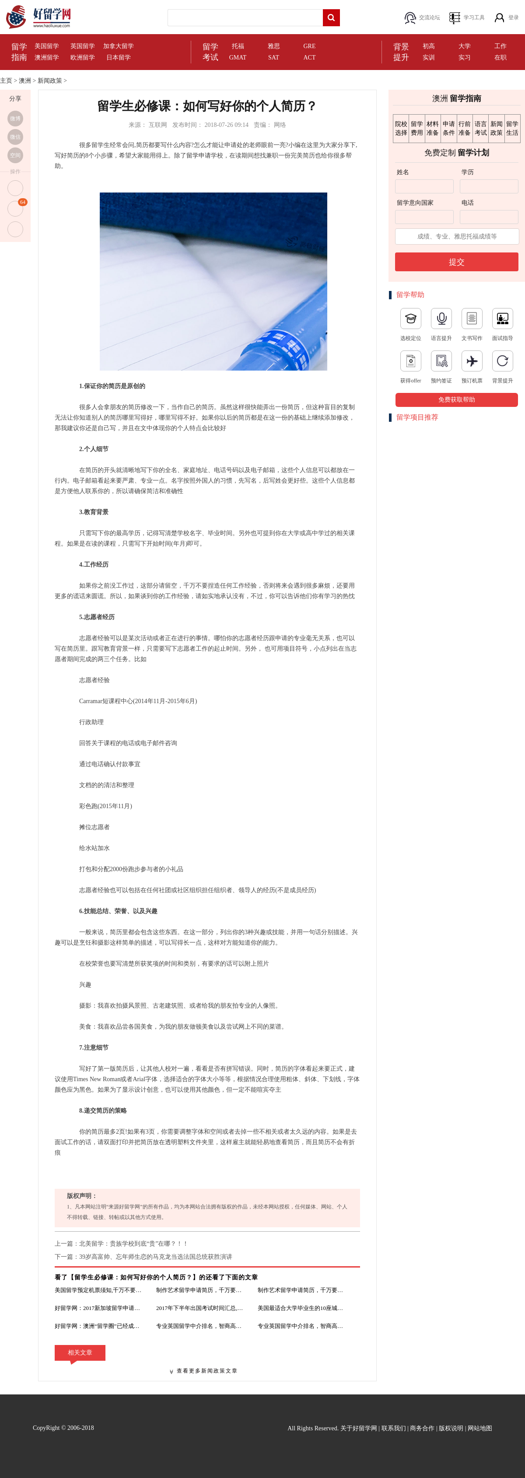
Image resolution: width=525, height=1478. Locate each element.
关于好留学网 (358, 1428)
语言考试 (481, 128)
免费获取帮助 (456, 399)
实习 (464, 57)
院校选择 (401, 128)
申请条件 (449, 128)
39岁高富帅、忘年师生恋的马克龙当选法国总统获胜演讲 (155, 1257)
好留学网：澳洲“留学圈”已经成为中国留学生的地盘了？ (98, 1326)
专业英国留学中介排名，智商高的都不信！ (200, 1326)
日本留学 (118, 57)
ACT (310, 57)
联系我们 (394, 1428)
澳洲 (25, 80)
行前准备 (464, 128)
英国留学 (82, 46)
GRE (310, 46)
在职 (500, 57)
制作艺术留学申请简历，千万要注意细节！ (200, 1290)
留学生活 (512, 128)
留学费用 (417, 128)
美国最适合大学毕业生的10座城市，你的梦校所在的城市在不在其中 (301, 1308)
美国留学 (47, 46)
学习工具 (474, 17)
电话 (468, 203)
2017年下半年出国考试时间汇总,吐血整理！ (200, 1308)
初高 (429, 46)
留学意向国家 (415, 203)
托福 (238, 46)
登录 (513, 17)
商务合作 (422, 1428)
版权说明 (451, 1428)
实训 (429, 57)
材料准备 (433, 128)
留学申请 (198, 155)
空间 (15, 155)
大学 (464, 46)
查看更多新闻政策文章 (207, 1371)
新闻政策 (50, 80)
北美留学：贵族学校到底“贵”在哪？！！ (134, 1243)
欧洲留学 (82, 57)
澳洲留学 (47, 57)
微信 (15, 137)
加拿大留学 (118, 46)
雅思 (274, 46)
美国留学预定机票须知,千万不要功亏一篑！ (98, 1290)
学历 (468, 172)
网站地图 (480, 1428)
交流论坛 (429, 17)
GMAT (238, 57)
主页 (6, 80)
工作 (500, 46)
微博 (15, 119)
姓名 (403, 172)
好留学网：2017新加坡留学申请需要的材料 (98, 1308)
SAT (273, 57)
